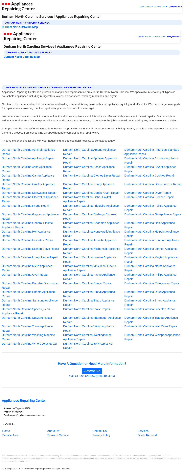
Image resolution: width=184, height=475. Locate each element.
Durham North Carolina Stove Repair (86, 309)
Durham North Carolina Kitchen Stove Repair (30, 248)
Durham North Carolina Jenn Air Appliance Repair (90, 242)
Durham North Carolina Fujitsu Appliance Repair (150, 208)
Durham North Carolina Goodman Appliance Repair (91, 225)
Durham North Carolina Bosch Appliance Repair (89, 169)
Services (142, 430)
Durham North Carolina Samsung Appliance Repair (30, 302)
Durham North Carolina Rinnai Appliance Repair (89, 294)
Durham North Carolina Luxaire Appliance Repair (89, 259)
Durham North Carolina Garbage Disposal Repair (89, 216)
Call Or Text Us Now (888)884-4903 (92, 375)
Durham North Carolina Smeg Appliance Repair (150, 302)
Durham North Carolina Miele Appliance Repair (27, 268)
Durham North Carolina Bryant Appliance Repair (150, 169)
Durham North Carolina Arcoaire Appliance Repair (151, 160)
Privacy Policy (101, 435)
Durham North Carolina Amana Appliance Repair (89, 152)
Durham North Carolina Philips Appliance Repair (150, 277)
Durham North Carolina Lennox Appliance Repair (150, 251)
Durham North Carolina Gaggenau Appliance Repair (30, 216)
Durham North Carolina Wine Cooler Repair (29, 343)
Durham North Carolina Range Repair (87, 283)
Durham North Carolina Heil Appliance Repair (26, 233)
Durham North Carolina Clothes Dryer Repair (91, 175)
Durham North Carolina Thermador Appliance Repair (92, 320)
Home (6, 430)
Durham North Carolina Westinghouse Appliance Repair (87, 337)
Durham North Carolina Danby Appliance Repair (89, 186)
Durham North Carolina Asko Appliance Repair (27, 169)
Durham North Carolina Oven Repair (25, 274)
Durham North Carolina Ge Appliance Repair (152, 214)
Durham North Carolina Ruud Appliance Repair (149, 294)
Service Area (10, 435)
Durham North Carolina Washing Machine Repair (28, 337)
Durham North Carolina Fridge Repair (26, 205)
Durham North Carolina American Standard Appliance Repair (151, 152)
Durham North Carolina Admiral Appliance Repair (28, 152)
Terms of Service (58, 435)
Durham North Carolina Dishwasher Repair (29, 192)
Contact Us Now (92, 371)
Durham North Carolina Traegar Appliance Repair (151, 320)
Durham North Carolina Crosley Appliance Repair (28, 186)
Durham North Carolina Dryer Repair (147, 192)
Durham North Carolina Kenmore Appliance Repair (152, 242)
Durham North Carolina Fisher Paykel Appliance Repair (87, 199)
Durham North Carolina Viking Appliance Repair (89, 328)
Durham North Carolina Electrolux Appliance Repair (30, 199)
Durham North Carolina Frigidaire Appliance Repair (91, 208)
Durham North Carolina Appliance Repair (28, 158)
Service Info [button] (160, 6)
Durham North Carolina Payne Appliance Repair (89, 277)
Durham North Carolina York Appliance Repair (87, 345)
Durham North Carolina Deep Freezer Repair (153, 184)
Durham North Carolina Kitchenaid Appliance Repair (91, 251)
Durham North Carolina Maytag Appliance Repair (150, 259)
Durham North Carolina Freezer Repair (149, 197)
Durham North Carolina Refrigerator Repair (151, 283)
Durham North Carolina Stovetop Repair (149, 309)
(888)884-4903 (175, 6)
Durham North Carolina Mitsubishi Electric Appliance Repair (89, 268)
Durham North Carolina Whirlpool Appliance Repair (152, 337)
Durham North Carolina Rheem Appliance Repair (28, 294)
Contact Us (99, 430)
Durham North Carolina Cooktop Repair (149, 175)
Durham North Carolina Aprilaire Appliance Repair (90, 160)
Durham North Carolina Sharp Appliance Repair (88, 302)
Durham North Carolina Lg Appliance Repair (30, 257)
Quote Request (147, 435)
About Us (53, 430)
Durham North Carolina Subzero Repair (27, 317)
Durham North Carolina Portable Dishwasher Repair (30, 285)
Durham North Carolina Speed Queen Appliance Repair (26, 311)
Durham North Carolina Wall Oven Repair (150, 326)
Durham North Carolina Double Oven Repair (91, 192)
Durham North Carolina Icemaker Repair (27, 240)
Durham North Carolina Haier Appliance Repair (149, 225)
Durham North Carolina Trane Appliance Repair (27, 328)
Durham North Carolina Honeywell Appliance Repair (91, 233)
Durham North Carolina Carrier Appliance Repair (28, 177)
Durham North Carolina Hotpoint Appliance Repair (151, 233)
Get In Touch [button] (145, 6)
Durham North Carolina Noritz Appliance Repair (150, 268)
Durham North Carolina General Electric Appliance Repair (27, 225)
